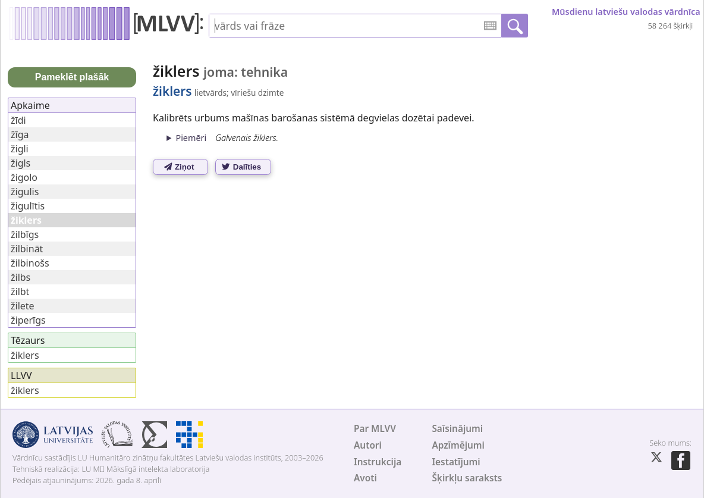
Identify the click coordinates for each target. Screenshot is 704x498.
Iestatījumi (456, 462)
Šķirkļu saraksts (467, 478)
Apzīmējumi (458, 445)
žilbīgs (25, 234)
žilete (22, 305)
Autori (368, 445)
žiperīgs (28, 320)
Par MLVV (375, 428)
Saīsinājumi (457, 428)
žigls (20, 163)
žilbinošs (30, 263)
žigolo (24, 177)
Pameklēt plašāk (72, 77)
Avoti (365, 478)
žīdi (18, 120)
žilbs (20, 277)
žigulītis (28, 205)
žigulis (25, 191)
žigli (20, 148)
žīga (20, 134)
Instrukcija (377, 462)
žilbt (20, 291)
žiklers (25, 355)
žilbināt (27, 248)
